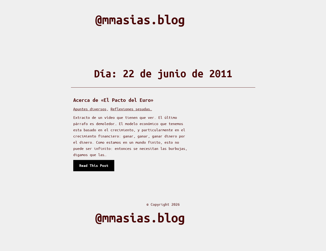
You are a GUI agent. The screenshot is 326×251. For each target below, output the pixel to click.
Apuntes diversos (89, 109)
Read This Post (94, 166)
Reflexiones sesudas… (131, 109)
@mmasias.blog (140, 20)
